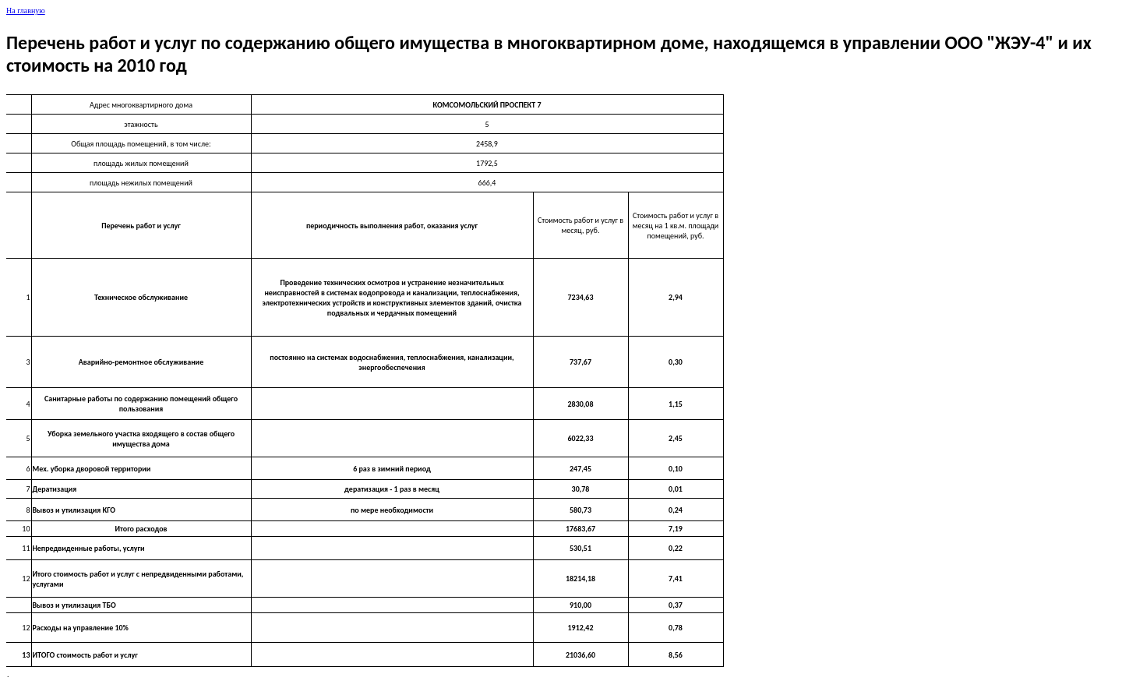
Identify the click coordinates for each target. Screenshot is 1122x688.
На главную (25, 10)
